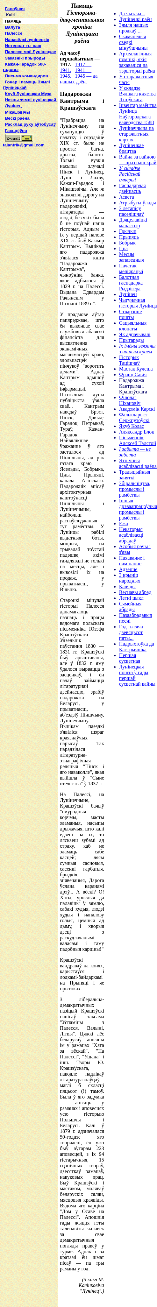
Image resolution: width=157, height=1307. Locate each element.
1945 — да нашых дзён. (78, 78)
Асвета (126, 197)
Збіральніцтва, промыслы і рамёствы (134, 489)
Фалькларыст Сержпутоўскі (134, 417)
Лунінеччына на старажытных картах (136, 133)
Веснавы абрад (135, 592)
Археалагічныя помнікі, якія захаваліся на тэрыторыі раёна (137, 62)
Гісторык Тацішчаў (129, 360)
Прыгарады (131, 340)
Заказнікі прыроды (25, 58)
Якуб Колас (131, 426)
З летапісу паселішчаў (131, 211)
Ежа (123, 523)
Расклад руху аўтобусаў (30, 124)
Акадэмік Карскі (137, 409)
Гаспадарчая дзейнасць (132, 188)
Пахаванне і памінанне (132, 560)
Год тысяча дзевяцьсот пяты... (131, 632)
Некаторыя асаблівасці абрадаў (131, 534)
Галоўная (15, 8)
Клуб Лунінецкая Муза (28, 93)
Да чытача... (132, 13)
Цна (123, 248)
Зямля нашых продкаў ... (133, 27)
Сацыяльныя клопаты (132, 325)
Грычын (127, 231)
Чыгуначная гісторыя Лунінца (138, 302)
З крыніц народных (129, 577)
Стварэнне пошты (130, 314)
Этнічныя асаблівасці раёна (138, 463)
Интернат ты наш (23, 45)
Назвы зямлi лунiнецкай (31, 99)
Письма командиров (26, 76)
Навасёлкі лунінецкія (27, 39)
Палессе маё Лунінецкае (30, 51)
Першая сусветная (129, 658)
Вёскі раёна (17, 118)
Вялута (12, 27)
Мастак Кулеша (136, 368)
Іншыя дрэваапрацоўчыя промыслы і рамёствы (138, 509)
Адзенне (128, 569)
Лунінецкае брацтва (131, 148)
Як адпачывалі (135, 334)
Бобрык (127, 242)
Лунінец (13, 105)
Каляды (127, 586)
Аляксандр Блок (136, 431)
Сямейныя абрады (130, 606)
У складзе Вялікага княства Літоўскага (137, 93)
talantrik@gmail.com (24, 142)
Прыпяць (129, 237)
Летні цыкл (131, 598)
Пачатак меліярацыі (131, 268)
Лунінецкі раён (135, 19)
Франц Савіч (133, 374)
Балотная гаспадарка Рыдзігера (131, 282)
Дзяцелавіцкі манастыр (133, 222)
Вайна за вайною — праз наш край (137, 159)
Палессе (14, 33)
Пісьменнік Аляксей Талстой (137, 440)
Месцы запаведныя (131, 257)
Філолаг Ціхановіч (130, 400)
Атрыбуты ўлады (137, 202)
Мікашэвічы (17, 112)
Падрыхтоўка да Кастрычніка (136, 646)
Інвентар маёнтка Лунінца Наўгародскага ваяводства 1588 (138, 113)
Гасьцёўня (16, 130)
